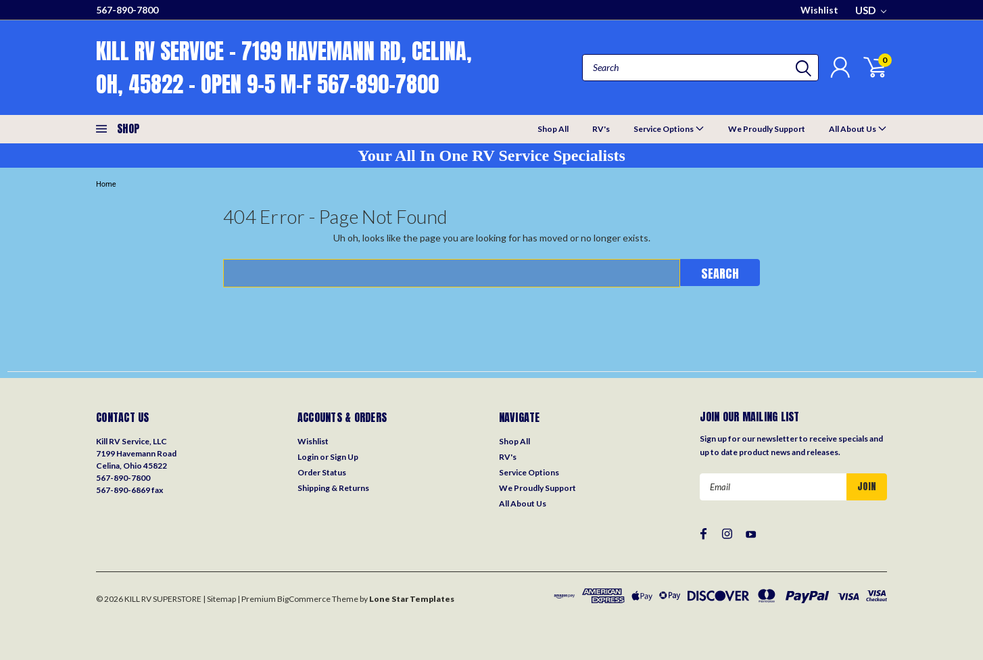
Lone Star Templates (411, 599)
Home (106, 184)
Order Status (321, 472)
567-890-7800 (127, 10)
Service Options (668, 128)
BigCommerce (304, 599)
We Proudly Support (766, 129)
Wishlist (819, 10)
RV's (601, 129)
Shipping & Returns (333, 488)
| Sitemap (219, 599)
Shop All (553, 129)
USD (870, 10)
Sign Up (344, 457)
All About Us (858, 128)
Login (307, 457)
